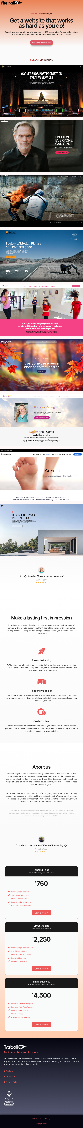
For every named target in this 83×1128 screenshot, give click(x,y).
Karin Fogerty (42, 580)
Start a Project (41, 913)
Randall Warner (41, 849)
